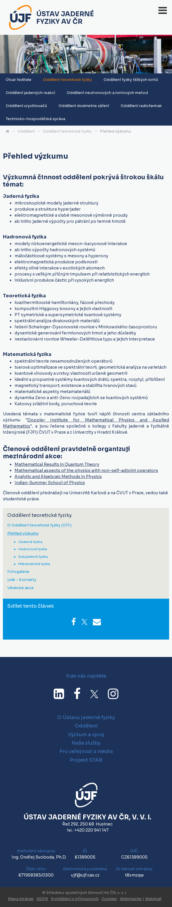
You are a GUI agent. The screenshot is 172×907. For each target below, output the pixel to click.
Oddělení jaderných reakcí (30, 92)
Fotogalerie (18, 572)
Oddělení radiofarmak (141, 106)
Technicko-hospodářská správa (35, 119)
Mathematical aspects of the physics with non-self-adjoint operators (86, 470)
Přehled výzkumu (115, 131)
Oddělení (26, 131)
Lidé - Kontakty (21, 580)
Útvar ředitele (18, 79)
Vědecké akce (20, 588)
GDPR (42, 899)
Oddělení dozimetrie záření (84, 106)
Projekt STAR (86, 760)
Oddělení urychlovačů (26, 106)
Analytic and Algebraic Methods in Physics (58, 476)
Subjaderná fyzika (33, 557)
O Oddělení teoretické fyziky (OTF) (39, 525)
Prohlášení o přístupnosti (75, 899)
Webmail (153, 899)
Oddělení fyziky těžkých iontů (131, 79)
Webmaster (131, 899)
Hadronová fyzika (32, 549)
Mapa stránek (21, 899)
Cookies (109, 899)
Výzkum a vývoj (86, 735)
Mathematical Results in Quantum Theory (57, 464)
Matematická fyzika (34, 564)
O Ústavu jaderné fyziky (86, 717)
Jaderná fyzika (30, 542)
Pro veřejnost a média (86, 751)
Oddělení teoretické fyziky (67, 79)
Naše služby (86, 743)
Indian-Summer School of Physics (50, 482)
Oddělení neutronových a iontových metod (107, 92)
